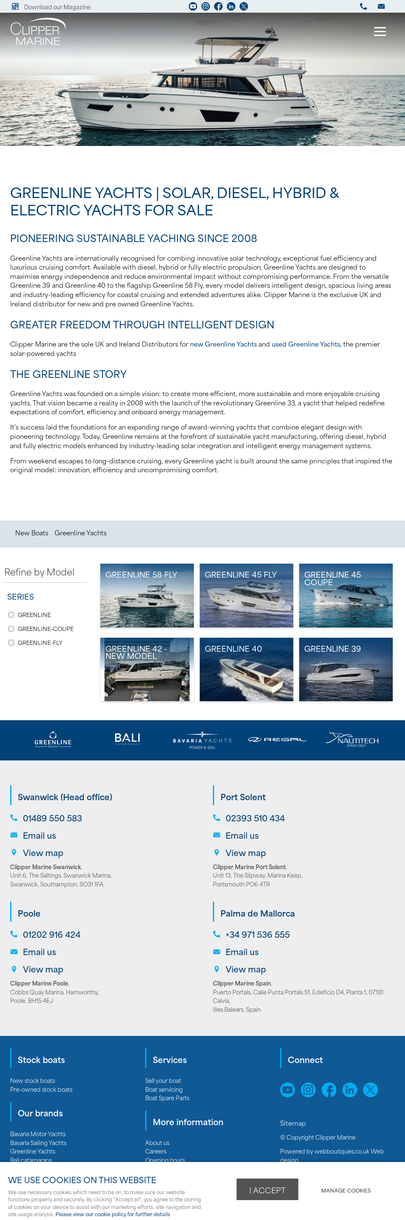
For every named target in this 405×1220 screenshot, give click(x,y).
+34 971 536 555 (258, 934)
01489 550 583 (52, 817)
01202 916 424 (51, 934)
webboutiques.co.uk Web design (332, 1155)
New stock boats (32, 1080)
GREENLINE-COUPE (46, 628)
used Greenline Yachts (306, 344)
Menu (377, 32)
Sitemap (294, 1123)
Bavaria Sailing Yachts (38, 1142)
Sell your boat (163, 1080)
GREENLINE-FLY (40, 642)
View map (43, 852)
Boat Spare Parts (167, 1097)
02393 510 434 (255, 817)
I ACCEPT (267, 1190)
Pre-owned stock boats (41, 1089)
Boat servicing (164, 1089)
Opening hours (165, 1159)
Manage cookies (346, 1190)
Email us (39, 835)
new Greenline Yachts (223, 344)
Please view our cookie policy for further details (112, 1214)
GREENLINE (34, 614)
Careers (155, 1150)
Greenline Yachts (81, 532)
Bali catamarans (31, 1159)
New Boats (31, 532)
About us (157, 1142)
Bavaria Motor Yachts (38, 1133)
